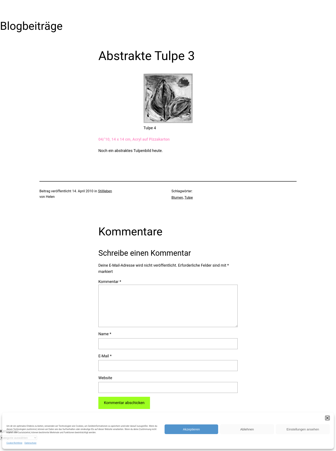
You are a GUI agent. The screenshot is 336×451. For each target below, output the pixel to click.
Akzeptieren (191, 429)
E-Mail (105, 356)
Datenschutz (30, 443)
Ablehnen (247, 429)
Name (104, 334)
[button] (327, 418)
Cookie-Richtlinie (14, 443)
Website (105, 378)
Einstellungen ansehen (302, 429)
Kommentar (109, 281)
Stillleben (105, 191)
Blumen (177, 197)
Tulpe (188, 197)
